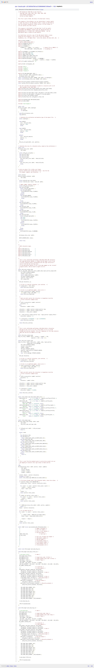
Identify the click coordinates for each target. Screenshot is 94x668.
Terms (15, 666)
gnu (16, 6)
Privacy (11, 666)
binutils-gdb (21, 6)
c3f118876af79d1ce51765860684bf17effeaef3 (38, 6)
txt (88, 666)
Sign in (91, 2)
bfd (55, 6)
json (92, 666)
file (42, 9)
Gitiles (8, 666)
